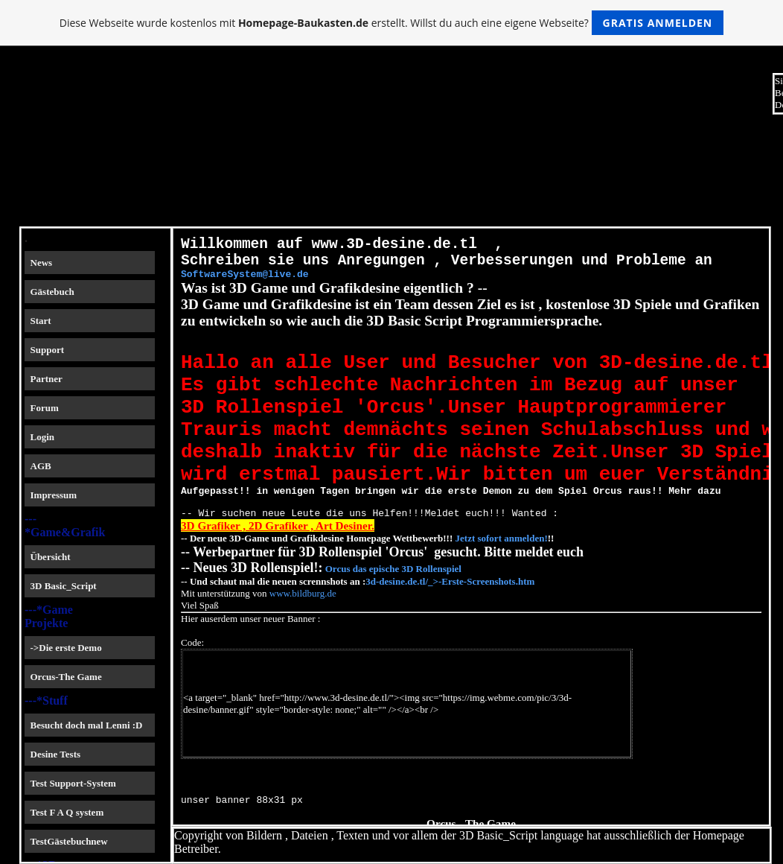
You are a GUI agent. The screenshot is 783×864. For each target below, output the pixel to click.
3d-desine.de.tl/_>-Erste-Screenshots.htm (449, 629)
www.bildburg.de (302, 641)
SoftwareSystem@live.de (245, 283)
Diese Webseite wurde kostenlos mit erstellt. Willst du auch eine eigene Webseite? (392, 22)
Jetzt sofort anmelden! (500, 585)
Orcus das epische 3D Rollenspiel (393, 616)
